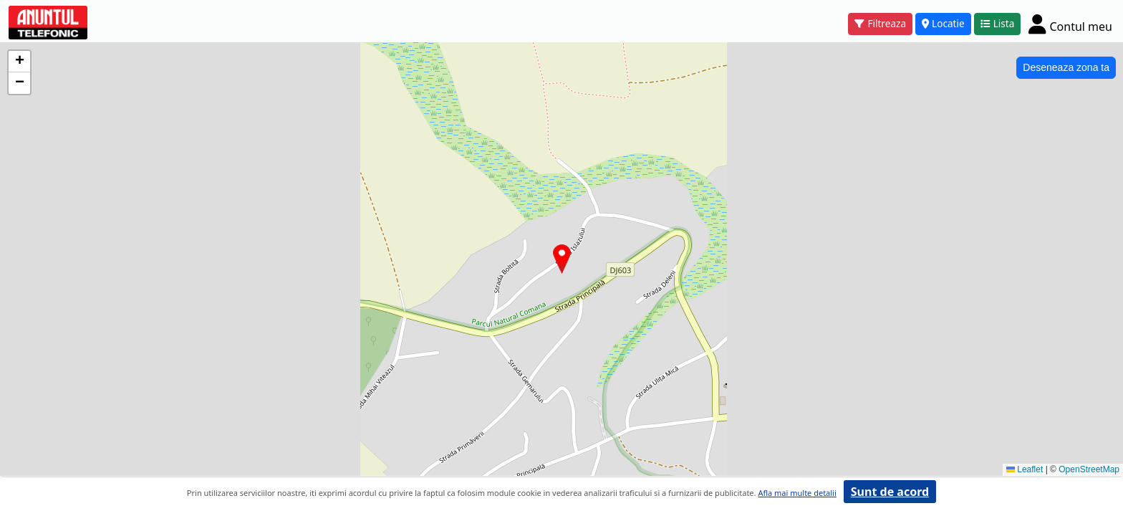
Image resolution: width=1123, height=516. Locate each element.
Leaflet (1024, 469)
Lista (997, 23)
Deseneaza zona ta (1066, 67)
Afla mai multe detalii (797, 492)
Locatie (943, 23)
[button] (562, 259)
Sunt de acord (890, 492)
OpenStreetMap (1089, 469)
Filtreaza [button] (880, 23)
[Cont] (1070, 24)
